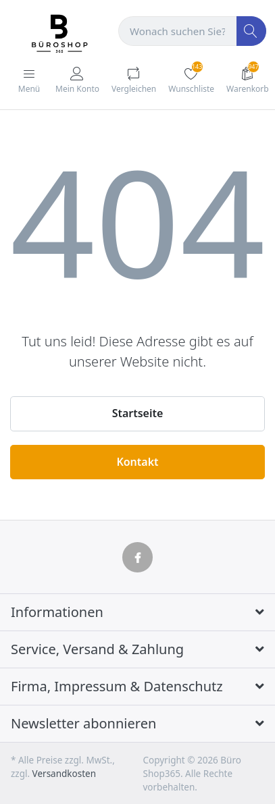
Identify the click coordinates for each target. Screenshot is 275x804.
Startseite (138, 413)
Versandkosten (64, 774)
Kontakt (137, 461)
